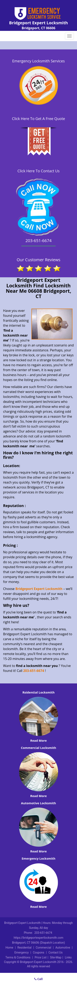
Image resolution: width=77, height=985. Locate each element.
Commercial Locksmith (38, 748)
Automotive (62, 947)
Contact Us (55, 952)
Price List (41, 957)
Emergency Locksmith (38, 858)
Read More (38, 740)
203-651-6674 (33, 670)
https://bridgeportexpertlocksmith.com (38, 937)
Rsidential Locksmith (38, 692)
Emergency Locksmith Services (38, 60)
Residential (24, 947)
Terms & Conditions (17, 957)
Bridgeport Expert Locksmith (38, 588)
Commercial (43, 947)
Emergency (21, 952)
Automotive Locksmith (38, 803)
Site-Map (55, 957)
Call (38, 979)
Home (9, 947)
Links (68, 957)
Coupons (38, 952)
